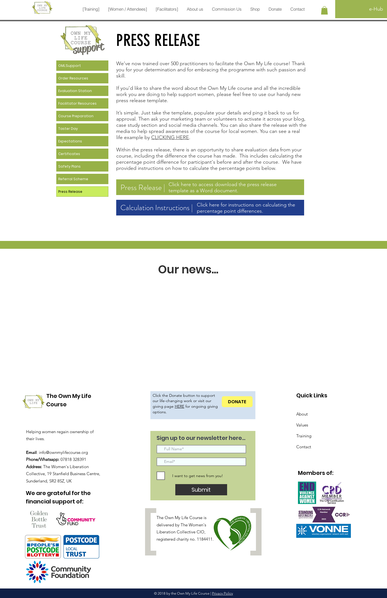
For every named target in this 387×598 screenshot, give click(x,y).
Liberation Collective (176, 531)
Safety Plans (69, 166)
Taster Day (68, 128)
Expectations (70, 141)
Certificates (69, 153)
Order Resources (73, 78)
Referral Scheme (73, 179)
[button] (91, 9)
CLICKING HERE (170, 137)
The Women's (193, 524)
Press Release (70, 191)
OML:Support (69, 65)
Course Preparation (76, 116)
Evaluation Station (75, 90)
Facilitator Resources (77, 103)
